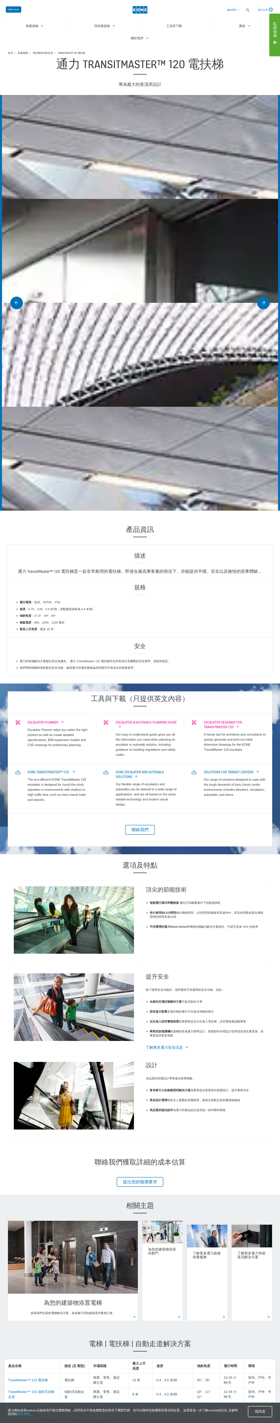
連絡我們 (231, 10)
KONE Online (13, 9)
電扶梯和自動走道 (43, 52)
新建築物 (23, 52)
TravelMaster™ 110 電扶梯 (28, 1380)
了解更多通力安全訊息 (164, 1047)
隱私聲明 (23, 1414)
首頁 (10, 52)
